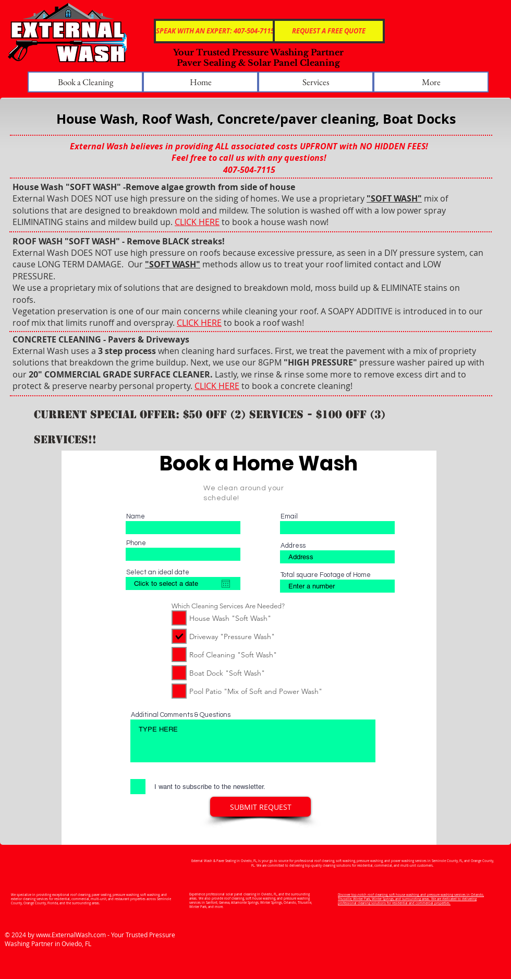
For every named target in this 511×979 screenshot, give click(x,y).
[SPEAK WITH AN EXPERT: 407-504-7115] (215, 31)
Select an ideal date (157, 572)
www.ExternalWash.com (71, 934)
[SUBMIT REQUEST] (260, 807)
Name (135, 516)
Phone (136, 543)
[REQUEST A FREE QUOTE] (329, 31)
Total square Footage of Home (326, 575)
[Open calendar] (226, 584)
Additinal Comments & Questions (180, 715)
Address (293, 545)
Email (289, 516)
